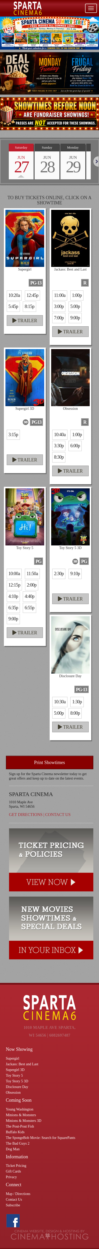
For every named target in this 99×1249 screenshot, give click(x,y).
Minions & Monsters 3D (23, 1121)
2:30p (59, 573)
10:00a (14, 573)
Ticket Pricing (16, 1166)
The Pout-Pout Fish (20, 1126)
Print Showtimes (49, 762)
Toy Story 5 (14, 1075)
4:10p (13, 596)
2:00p (31, 585)
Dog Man (13, 1149)
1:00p (77, 295)
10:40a (60, 434)
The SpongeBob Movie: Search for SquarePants (40, 1138)
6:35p (13, 607)
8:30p (59, 457)
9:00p (75, 317)
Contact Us (58, 814)
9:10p (75, 573)
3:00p (59, 306)
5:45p (13, 306)
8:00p (75, 713)
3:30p (59, 445)
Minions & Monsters (21, 1115)
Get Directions (26, 814)
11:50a (32, 573)
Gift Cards (13, 1171)
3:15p (13, 434)
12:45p (33, 295)
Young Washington (20, 1109)
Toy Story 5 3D (17, 1081)
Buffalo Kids (15, 1132)
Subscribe (13, 1205)
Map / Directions (18, 1194)
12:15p (14, 585)
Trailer (24, 320)
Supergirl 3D (15, 1070)
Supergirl (12, 1058)
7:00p (59, 317)
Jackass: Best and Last (22, 1064)
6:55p (29, 607)
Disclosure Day (17, 1087)
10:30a (60, 701)
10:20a (14, 295)
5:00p (75, 306)
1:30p (77, 701)
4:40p (29, 596)
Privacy (11, 1177)
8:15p (29, 306)
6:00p (75, 445)
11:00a (59, 295)
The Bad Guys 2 (17, 1143)
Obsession (13, 1092)
